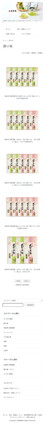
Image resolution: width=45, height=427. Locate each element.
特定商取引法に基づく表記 (33, 415)
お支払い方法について (11, 388)
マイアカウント (9, 397)
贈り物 (11, 40)
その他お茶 (7, 337)
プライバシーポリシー (17, 417)
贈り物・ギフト (9, 369)
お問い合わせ (9, 34)
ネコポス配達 (8, 319)
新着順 (40, 53)
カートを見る (24, 34)
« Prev (18, 281)
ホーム (6, 29)
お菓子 (6, 350)
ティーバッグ (8, 332)
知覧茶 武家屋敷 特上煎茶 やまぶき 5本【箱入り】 (22, 96)
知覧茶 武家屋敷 (9, 328)
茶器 (5, 346)
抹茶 (5, 341)
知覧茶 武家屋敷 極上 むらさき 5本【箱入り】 (20, 226)
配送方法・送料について (12, 393)
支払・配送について (22, 29)
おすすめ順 (25, 53)
